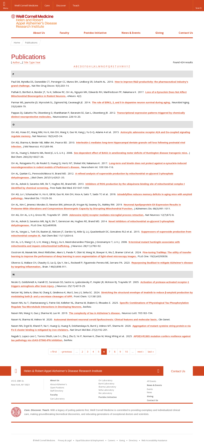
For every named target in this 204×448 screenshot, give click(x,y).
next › (141, 351)
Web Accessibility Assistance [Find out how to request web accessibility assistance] (154, 440)
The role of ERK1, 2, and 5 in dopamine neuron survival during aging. (131, 102)
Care (47, 5)
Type (32, 62)
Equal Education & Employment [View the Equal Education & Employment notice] (90, 440)
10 (126, 351)
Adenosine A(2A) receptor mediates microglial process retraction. (106, 215)
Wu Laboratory (105, 393)
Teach (76, 5)
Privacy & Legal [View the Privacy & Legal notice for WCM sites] (65, 440)
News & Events (131, 33)
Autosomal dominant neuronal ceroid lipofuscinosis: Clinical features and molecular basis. (105, 319)
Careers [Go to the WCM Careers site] (111, 440)
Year (37, 62)
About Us (39, 33)
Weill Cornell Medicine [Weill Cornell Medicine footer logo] (102, 429)
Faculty (64, 33)
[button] (198, 5)
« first (53, 351)
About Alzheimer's (58, 384)
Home (15, 33)
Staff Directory (56, 390)
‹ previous (66, 351)
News (149, 392)
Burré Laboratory (106, 383)
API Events (151, 381)
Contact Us (186, 33)
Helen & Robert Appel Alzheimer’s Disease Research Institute (63, 371)
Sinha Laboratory (106, 390)
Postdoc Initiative (95, 33)
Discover (61, 5)
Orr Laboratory (105, 380)
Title (25, 62)
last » (151, 351)
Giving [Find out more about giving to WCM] (122, 440)
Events (150, 389)
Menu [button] (5, 8)
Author (16, 62)
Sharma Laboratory (107, 386)
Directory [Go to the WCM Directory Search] (133, 440)
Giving (159, 33)
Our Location (16, 371)
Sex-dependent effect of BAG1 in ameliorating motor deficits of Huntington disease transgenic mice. (131, 153)
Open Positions (57, 387)
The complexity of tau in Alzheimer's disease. (94, 313)
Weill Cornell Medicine (26, 5)
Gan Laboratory (57, 398)
